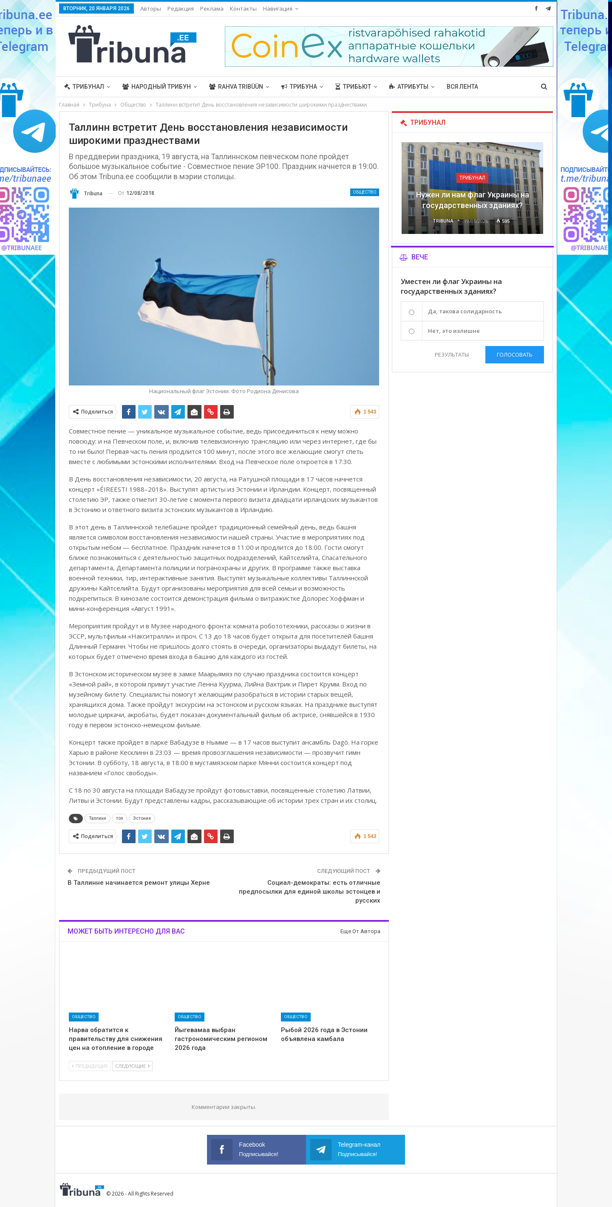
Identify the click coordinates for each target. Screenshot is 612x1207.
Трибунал (84, 86)
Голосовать (515, 354)
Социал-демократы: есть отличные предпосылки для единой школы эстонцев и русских (309, 891)
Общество (365, 192)
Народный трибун (156, 86)
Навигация (277, 8)
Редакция (180, 8)
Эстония (142, 818)
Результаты (452, 354)
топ (119, 818)
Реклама (212, 8)
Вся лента (462, 86)
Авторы (150, 8)
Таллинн (97, 818)
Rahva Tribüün (236, 86)
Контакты (243, 8)
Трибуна (299, 86)
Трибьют (353, 86)
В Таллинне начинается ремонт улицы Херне (139, 882)
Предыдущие (90, 1066)
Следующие (132, 1066)
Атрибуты (408, 86)
